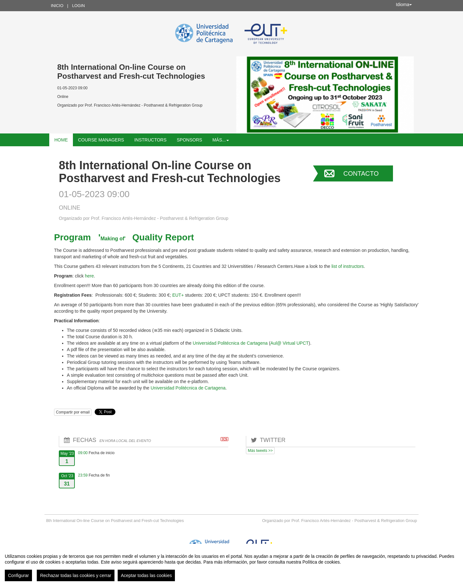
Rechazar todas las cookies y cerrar (75, 575)
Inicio (57, 5)
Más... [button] (220, 139)
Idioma (404, 4)
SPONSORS (189, 139)
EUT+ (178, 295)
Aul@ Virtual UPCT (290, 343)
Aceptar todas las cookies (146, 575)
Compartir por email (73, 412)
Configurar (18, 575)
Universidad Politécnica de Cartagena (231, 343)
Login (78, 5)
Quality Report (163, 237)
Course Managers (101, 139)
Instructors (150, 139)
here (89, 275)
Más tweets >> (260, 450)
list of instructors (348, 266)
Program (72, 237)
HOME (61, 139)
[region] (231, 565)
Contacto (361, 173)
